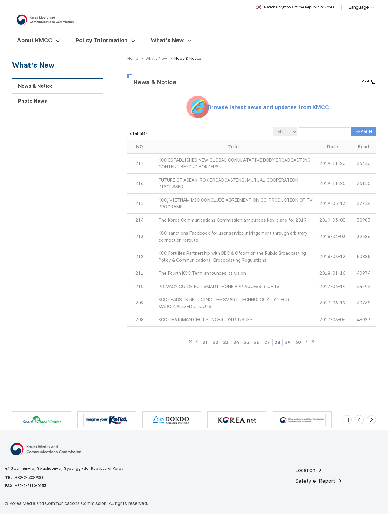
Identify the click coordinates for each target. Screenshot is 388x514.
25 (246, 342)
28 (277, 342)
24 (236, 342)
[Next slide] (371, 419)
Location (309, 470)
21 (205, 342)
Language (362, 7)
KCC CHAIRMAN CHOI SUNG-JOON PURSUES (206, 319)
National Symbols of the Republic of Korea (294, 7)
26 (256, 342)
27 (267, 342)
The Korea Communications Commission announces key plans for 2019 (232, 220)
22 (215, 342)
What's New (167, 40)
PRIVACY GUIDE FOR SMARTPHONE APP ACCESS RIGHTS (219, 286)
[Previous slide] (359, 419)
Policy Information (101, 40)
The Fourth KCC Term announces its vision (202, 273)
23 (226, 342)
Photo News (32, 101)
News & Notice (35, 86)
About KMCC (34, 40)
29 (287, 342)
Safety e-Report (319, 481)
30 (298, 342)
